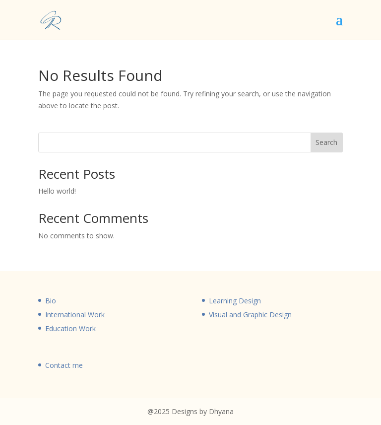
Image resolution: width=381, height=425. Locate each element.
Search (326, 142)
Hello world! (57, 191)
